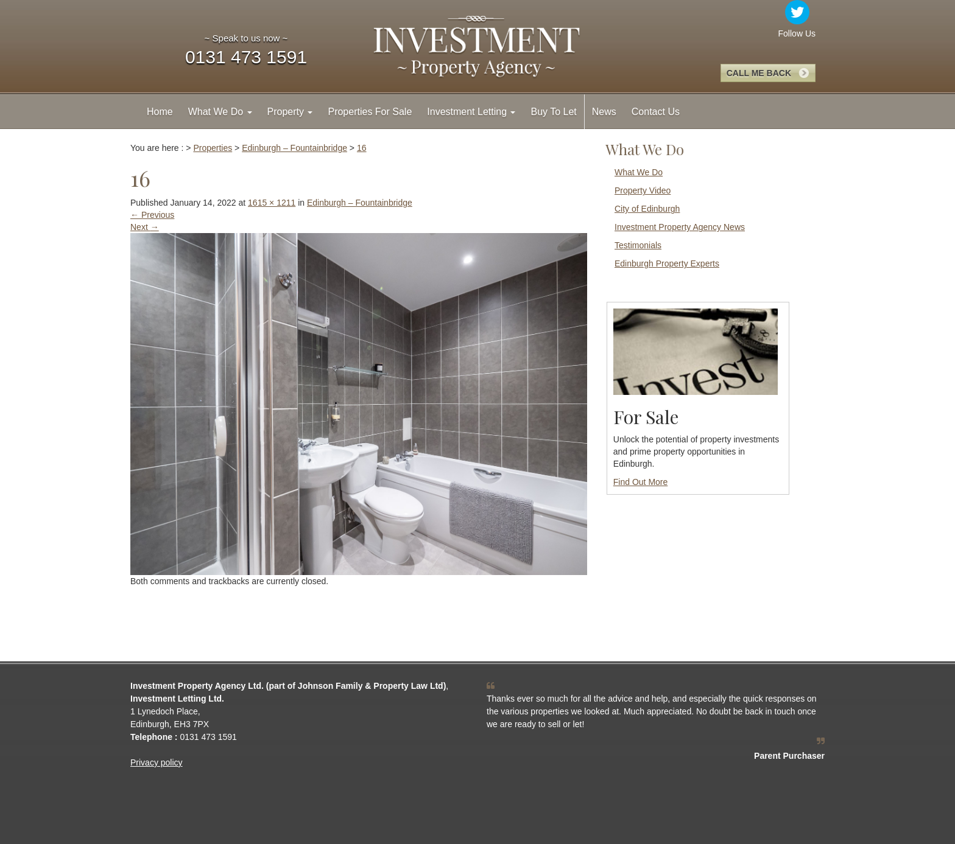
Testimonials (638, 245)
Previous (152, 215)
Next (144, 227)
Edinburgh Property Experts (667, 263)
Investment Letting (471, 111)
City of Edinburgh (647, 209)
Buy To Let (553, 111)
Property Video (643, 190)
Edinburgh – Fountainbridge (359, 203)
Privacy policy (156, 762)
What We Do (220, 111)
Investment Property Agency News (680, 227)
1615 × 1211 (271, 203)
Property (290, 111)
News (604, 111)
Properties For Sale (370, 111)
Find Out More (640, 482)
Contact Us (656, 111)
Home (160, 111)
